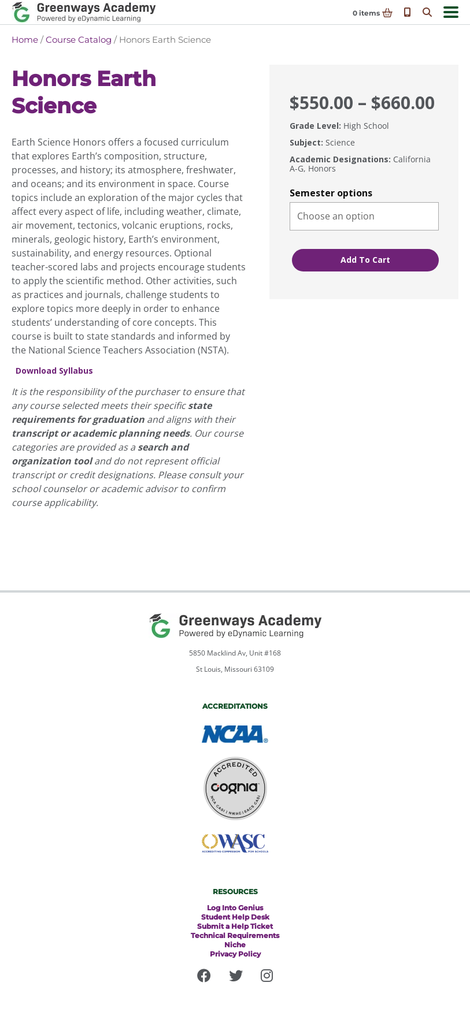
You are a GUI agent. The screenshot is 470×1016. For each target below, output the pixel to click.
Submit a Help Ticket (235, 926)
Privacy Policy (235, 954)
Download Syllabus (54, 371)
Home (25, 39)
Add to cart (365, 259)
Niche (235, 944)
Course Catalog (79, 39)
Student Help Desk (235, 917)
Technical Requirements (235, 935)
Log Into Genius (235, 907)
